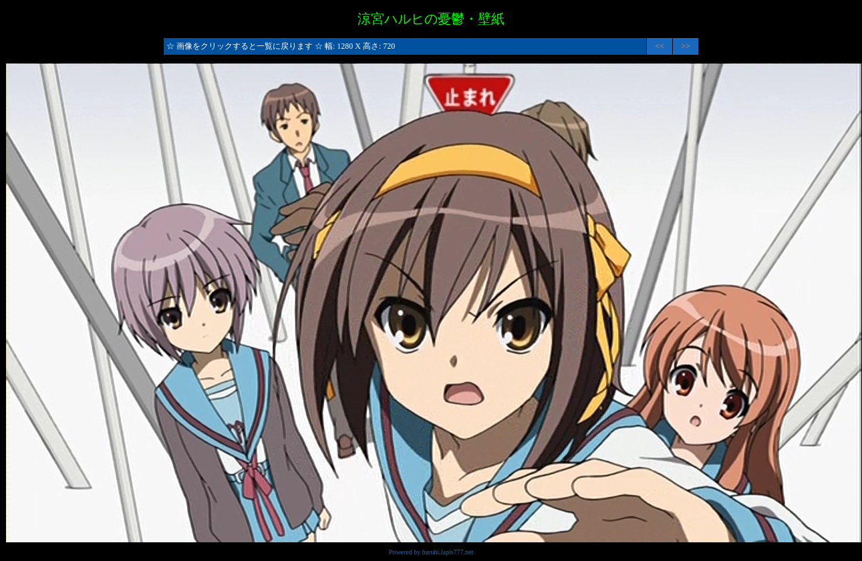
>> (685, 46)
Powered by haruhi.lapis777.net (431, 552)
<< (659, 46)
